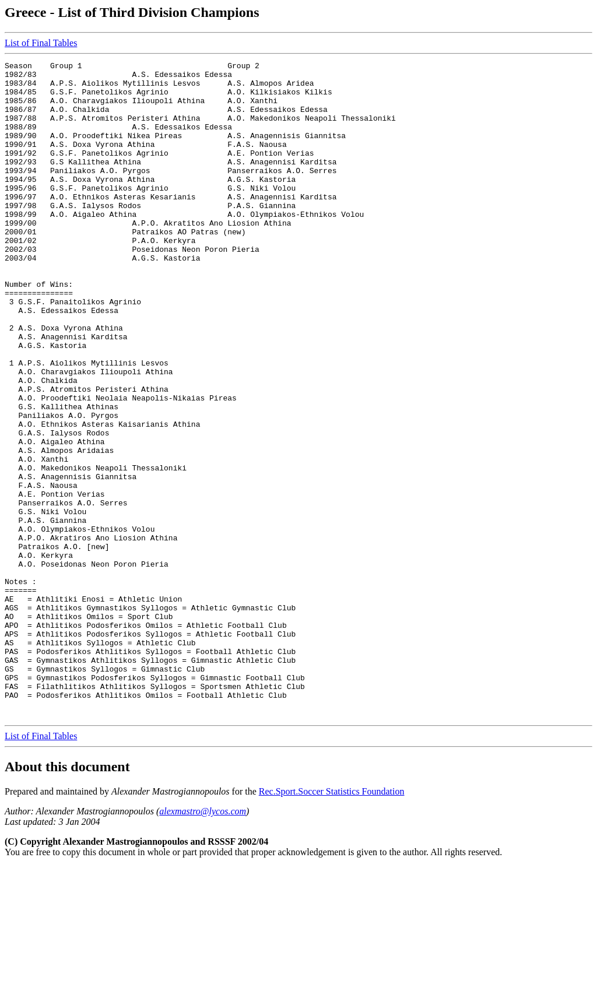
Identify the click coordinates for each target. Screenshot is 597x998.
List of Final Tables (41, 43)
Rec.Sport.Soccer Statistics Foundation (332, 922)
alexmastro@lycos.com (202, 942)
